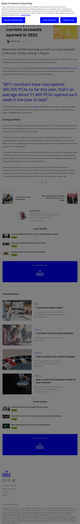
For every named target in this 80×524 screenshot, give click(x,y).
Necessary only (68, 19)
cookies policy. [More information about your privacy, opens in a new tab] (25, 13)
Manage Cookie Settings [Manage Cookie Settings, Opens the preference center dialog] (13, 19)
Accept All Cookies (49, 19)
